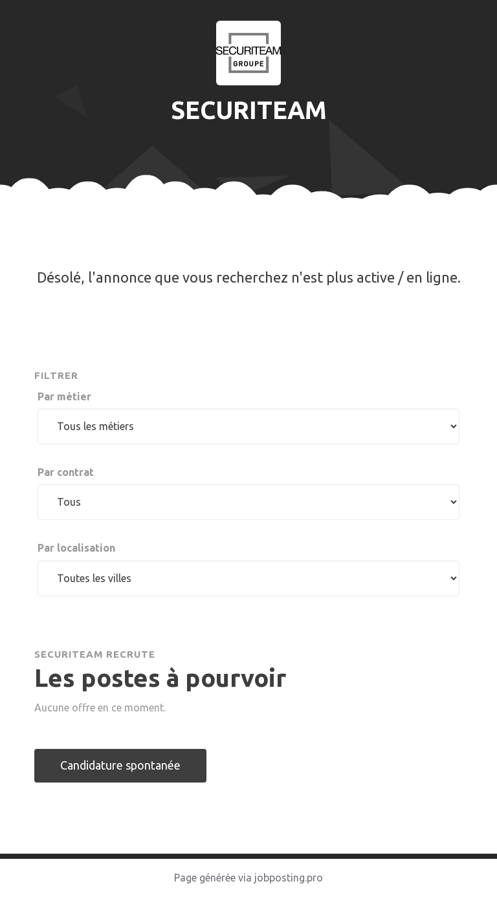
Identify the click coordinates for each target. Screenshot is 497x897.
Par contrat (66, 472)
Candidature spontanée (120, 765)
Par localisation (76, 548)
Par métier (64, 396)
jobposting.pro (288, 877)
